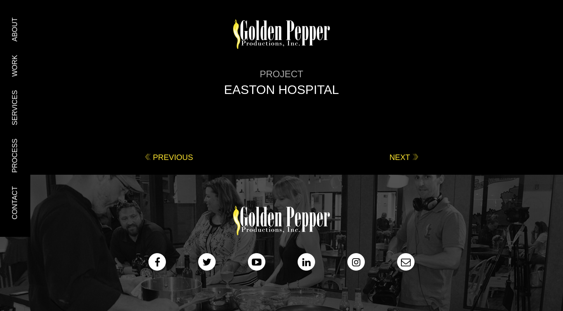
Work (15, 65)
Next (399, 157)
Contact (15, 203)
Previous (173, 157)
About (15, 29)
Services (15, 107)
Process (15, 156)
